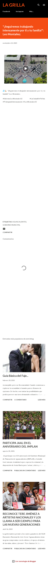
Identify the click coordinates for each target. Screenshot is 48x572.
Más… (31, 11)
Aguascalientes (19, 222)
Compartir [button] (7, 232)
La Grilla (14, 5)
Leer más (41, 400)
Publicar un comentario (25, 470)
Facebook (6, 11)
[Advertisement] (24, 314)
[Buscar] (38, 4)
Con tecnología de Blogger (24, 561)
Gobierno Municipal (11, 225)
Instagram (19, 11)
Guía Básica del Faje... (15, 375)
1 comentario (20, 400)
